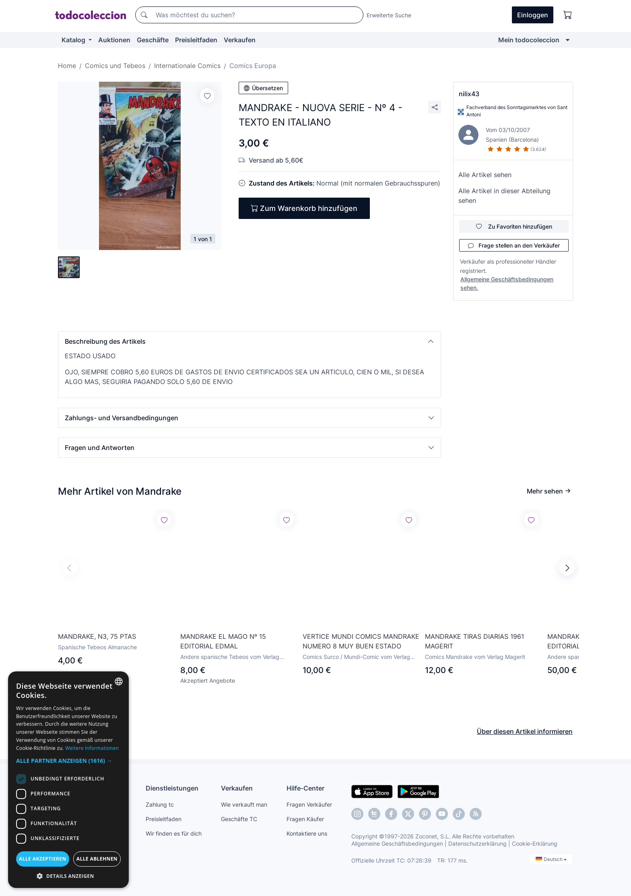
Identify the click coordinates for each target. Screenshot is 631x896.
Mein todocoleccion (528, 40)
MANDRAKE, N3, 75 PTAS (97, 636)
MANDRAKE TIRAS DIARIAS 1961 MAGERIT (474, 641)
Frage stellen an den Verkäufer (514, 245)
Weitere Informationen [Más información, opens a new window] (92, 748)
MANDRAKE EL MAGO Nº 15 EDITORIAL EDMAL (223, 641)
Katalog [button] (74, 40)
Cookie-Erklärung (534, 843)
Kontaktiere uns (307, 833)
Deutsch (551, 859)
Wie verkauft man (244, 804)
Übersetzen (263, 88)
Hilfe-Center (305, 788)
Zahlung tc (160, 804)
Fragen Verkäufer (309, 804)
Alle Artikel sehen (484, 175)
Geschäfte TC (239, 818)
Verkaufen (240, 40)
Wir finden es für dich (174, 833)
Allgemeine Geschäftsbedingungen (397, 843)
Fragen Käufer (305, 818)
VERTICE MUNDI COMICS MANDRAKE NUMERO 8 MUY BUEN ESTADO (361, 641)
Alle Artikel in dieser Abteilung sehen (504, 195)
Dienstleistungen (172, 788)
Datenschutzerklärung (477, 843)
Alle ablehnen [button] (97, 858)
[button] (249, 341)
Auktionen (114, 40)
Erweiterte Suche (389, 15)
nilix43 (469, 94)
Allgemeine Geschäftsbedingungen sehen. (506, 283)
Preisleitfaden (196, 40)
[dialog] (68, 779)
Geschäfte (153, 40)
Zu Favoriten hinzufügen (514, 226)
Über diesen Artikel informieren (525, 731)
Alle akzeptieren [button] (42, 858)
